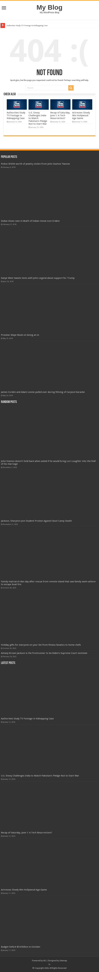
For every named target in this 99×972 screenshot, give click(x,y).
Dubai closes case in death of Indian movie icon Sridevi (30, 221)
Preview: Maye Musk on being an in (20, 335)
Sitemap (63, 960)
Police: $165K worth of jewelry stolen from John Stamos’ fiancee (35, 163)
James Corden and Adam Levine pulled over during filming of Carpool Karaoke (43, 392)
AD (44, 960)
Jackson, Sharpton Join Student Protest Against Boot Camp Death (36, 520)
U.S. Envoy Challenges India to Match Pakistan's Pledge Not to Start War (38, 118)
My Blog (49, 7)
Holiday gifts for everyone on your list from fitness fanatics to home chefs (41, 644)
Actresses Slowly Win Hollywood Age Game (81, 115)
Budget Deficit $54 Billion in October (20, 946)
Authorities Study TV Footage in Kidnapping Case (27, 25)
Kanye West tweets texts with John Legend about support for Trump (38, 278)
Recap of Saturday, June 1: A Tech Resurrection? (60, 115)
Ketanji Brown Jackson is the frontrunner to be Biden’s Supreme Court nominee (44, 653)
